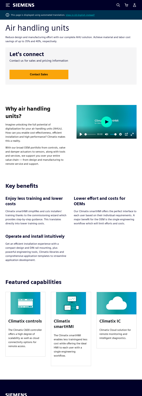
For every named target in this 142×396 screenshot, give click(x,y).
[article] (25, 324)
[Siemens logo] (23, 5)
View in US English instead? (80, 15)
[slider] (90, 134)
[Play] (81, 134)
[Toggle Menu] (7, 5)
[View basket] (126, 5)
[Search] (118, 5)
